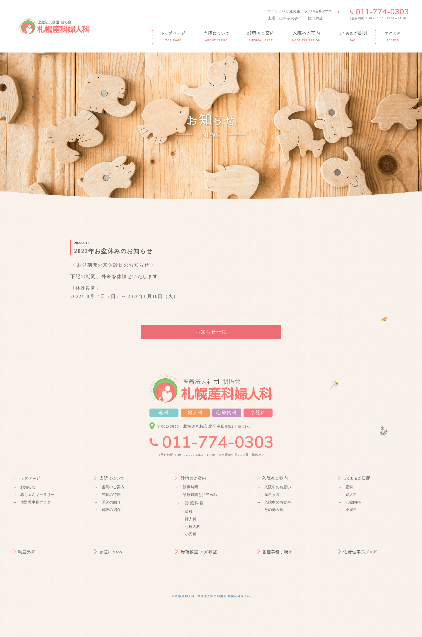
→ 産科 (345, 487)
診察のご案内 (190, 478)
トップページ (26, 478)
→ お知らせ (24, 487)
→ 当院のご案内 (109, 487)
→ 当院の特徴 (107, 494)
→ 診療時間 (186, 487)
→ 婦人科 (347, 494)
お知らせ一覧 (211, 331)
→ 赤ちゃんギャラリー (34, 494)
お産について (109, 552)
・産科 (187, 511)
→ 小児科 (347, 509)
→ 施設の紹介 (107, 509)
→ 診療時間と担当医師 (196, 494)
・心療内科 (190, 526)
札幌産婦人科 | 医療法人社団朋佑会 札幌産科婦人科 (212, 596)
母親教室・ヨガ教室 (196, 552)
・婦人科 (188, 519)
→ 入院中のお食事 (274, 502)
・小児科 (188, 534)
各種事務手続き (274, 552)
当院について (109, 478)
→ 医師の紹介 (107, 502)
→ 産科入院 (268, 494)
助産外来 (24, 552)
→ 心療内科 (349, 502)
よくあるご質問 (354, 478)
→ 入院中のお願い (274, 487)
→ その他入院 (270, 509)
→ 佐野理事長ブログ (32, 502)
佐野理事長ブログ (357, 552)
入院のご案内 (272, 478)
